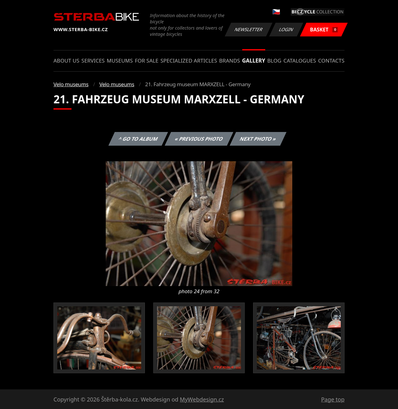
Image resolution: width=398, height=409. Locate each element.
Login (286, 29)
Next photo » (258, 138)
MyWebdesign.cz (202, 399)
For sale (147, 60)
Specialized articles (188, 60)
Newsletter (248, 29)
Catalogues (299, 60)
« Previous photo (199, 138)
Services (93, 60)
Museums (120, 60)
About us (66, 60)
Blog (274, 60)
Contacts (331, 60)
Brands (229, 60)
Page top (333, 399)
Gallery (253, 60)
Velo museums (70, 84)
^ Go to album (138, 138)
